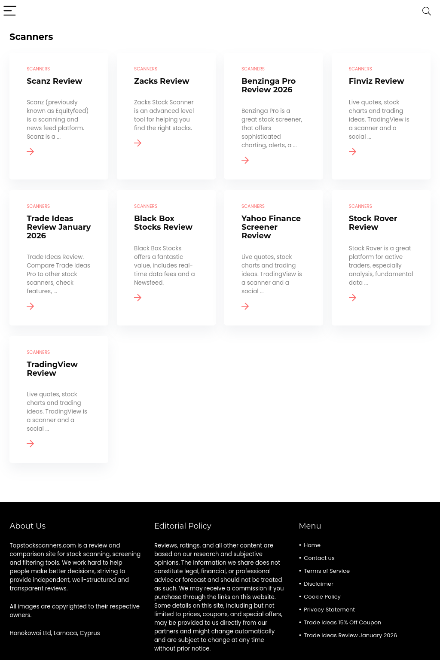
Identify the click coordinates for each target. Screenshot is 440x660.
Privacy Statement (329, 609)
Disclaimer (318, 584)
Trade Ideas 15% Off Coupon (342, 622)
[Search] (426, 11)
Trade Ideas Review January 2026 (350, 635)
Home (312, 545)
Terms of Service (327, 571)
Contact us (319, 558)
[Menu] (10, 11)
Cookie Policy (322, 597)
